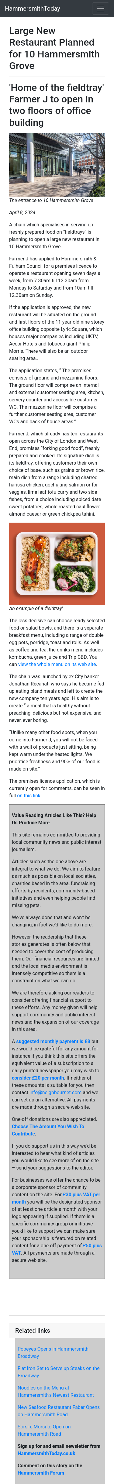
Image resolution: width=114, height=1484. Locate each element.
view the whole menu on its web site (57, 664)
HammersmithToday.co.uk (46, 1453)
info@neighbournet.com (55, 1092)
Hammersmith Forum (41, 1473)
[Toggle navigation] (100, 8)
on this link (28, 796)
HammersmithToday (32, 8)
